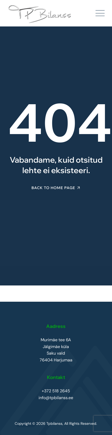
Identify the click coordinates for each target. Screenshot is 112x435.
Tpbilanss (54, 423)
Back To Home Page (53, 187)
